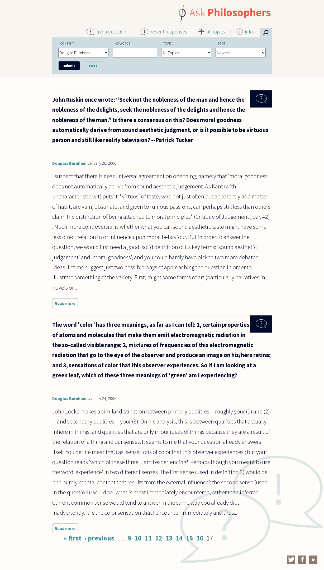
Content (67, 43)
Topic (167, 43)
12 (158, 538)
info (249, 31)
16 (199, 538)
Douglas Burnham (69, 163)
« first (72, 538)
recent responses (169, 31)
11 (148, 538)
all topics (216, 31)
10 (138, 538)
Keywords (122, 43)
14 (179, 538)
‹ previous (99, 538)
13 (168, 538)
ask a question (111, 31)
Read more (66, 304)
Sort (221, 43)
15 (189, 538)
